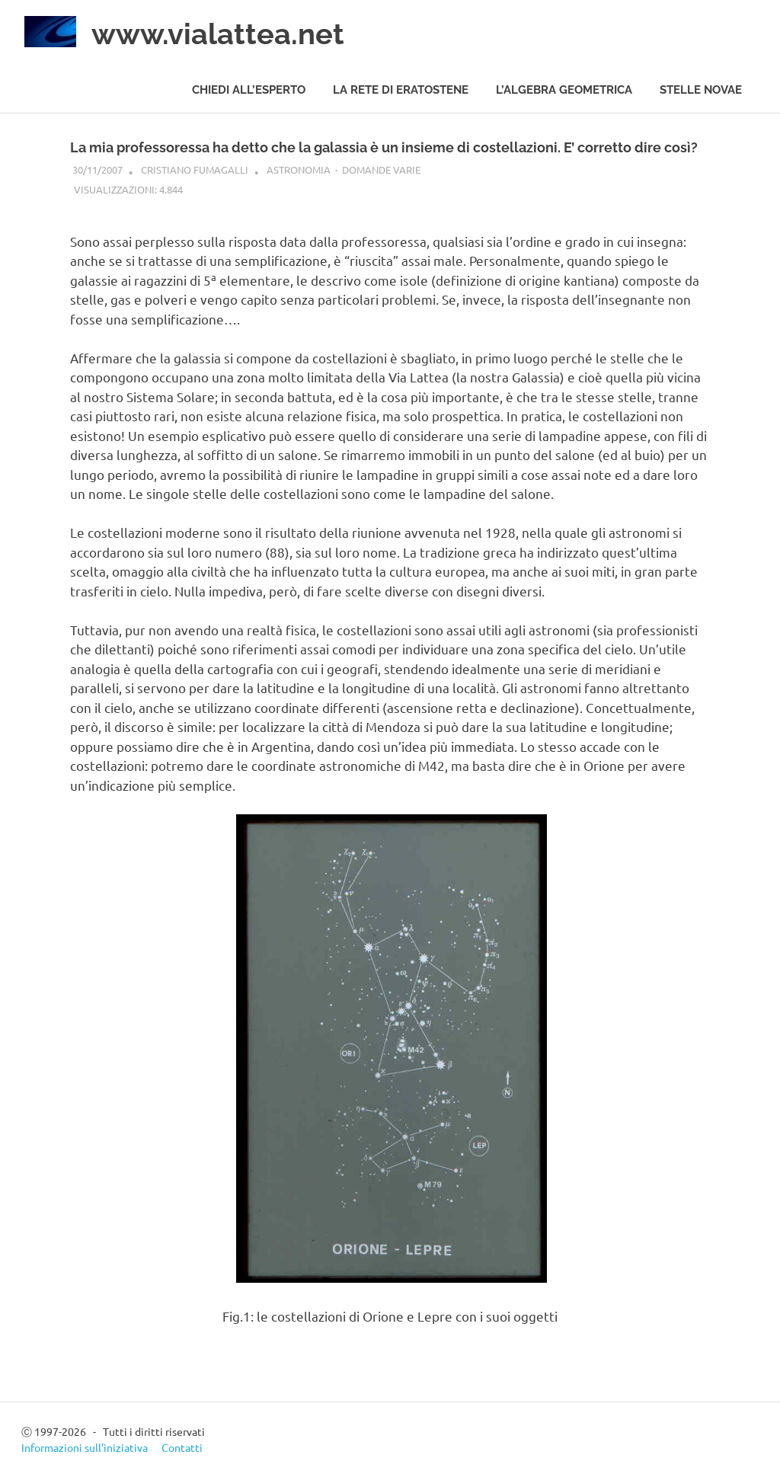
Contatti (182, 1447)
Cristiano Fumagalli (194, 169)
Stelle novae (701, 90)
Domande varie (381, 169)
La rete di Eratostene (400, 90)
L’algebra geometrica (564, 90)
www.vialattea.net (217, 34)
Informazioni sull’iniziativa (84, 1447)
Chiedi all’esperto (248, 90)
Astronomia (299, 169)
